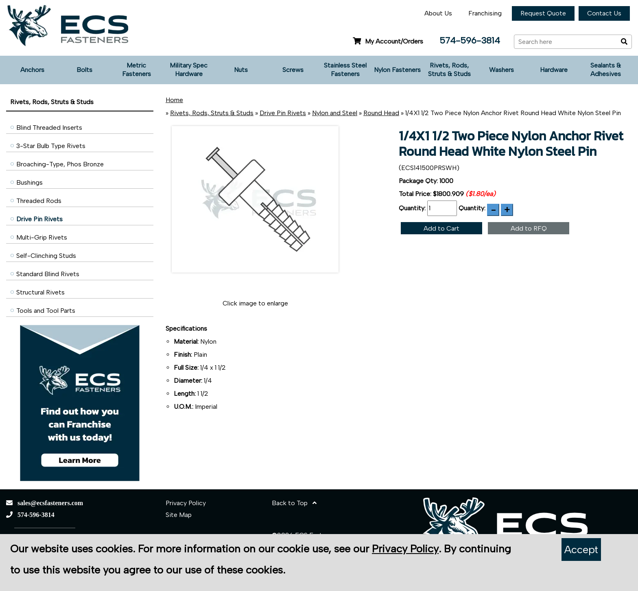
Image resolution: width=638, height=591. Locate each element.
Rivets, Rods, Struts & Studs (449, 69)
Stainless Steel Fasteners (345, 69)
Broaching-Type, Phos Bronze (60, 164)
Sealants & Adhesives (605, 69)
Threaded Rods (38, 201)
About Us (438, 13)
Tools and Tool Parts (45, 310)
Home (174, 100)
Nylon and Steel (334, 113)
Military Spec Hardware (189, 69)
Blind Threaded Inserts (49, 127)
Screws (293, 70)
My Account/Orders (388, 41)
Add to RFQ (529, 228)
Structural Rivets (40, 292)
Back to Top (294, 503)
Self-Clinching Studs (46, 256)
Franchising (485, 13)
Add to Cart (441, 228)
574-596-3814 (469, 40)
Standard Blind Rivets (47, 274)
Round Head (381, 113)
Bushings (29, 182)
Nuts (241, 70)
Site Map (179, 515)
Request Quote (543, 13)
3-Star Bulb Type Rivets (50, 146)
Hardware (554, 70)
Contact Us (604, 13)
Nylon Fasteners (397, 70)
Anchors (32, 70)
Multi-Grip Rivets (41, 237)
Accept (581, 549)
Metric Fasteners (136, 69)
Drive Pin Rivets (39, 219)
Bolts (84, 70)
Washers (501, 70)
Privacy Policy (186, 503)
